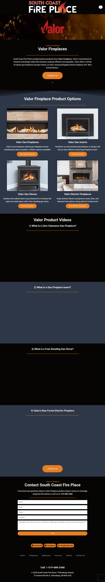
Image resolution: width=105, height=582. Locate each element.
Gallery (69, 555)
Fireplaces (33, 555)
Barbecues (46, 555)
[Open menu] (101, 7)
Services (58, 555)
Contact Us (80, 555)
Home (22, 555)
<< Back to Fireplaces (52, 46)
